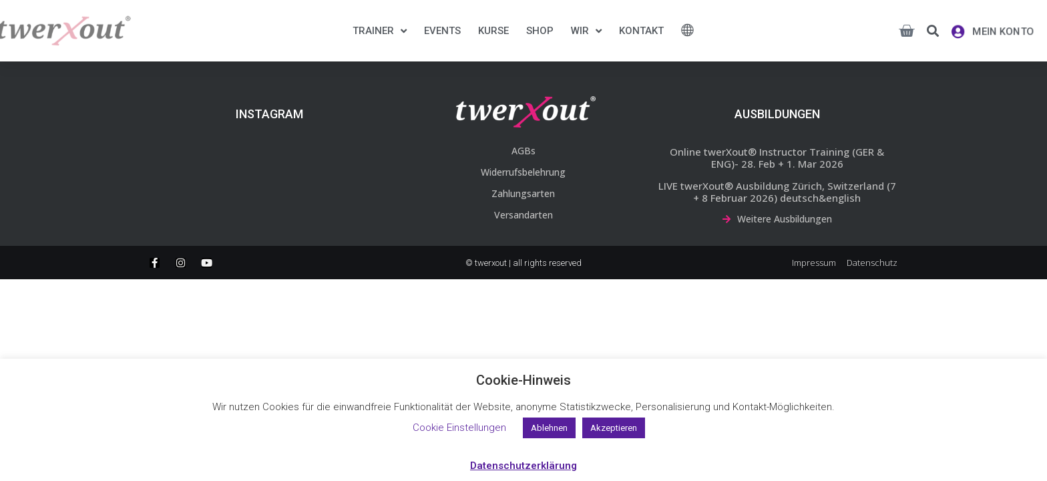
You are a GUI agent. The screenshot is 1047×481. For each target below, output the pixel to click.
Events (442, 31)
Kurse (493, 31)
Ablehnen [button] (549, 428)
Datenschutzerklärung (523, 466)
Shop (540, 31)
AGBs (523, 150)
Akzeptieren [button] (613, 428)
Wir (586, 31)
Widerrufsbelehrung (523, 172)
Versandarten (523, 214)
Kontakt (641, 31)
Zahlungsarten (523, 193)
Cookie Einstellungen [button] (459, 428)
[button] (933, 31)
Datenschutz (872, 263)
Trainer (380, 31)
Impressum (814, 263)
